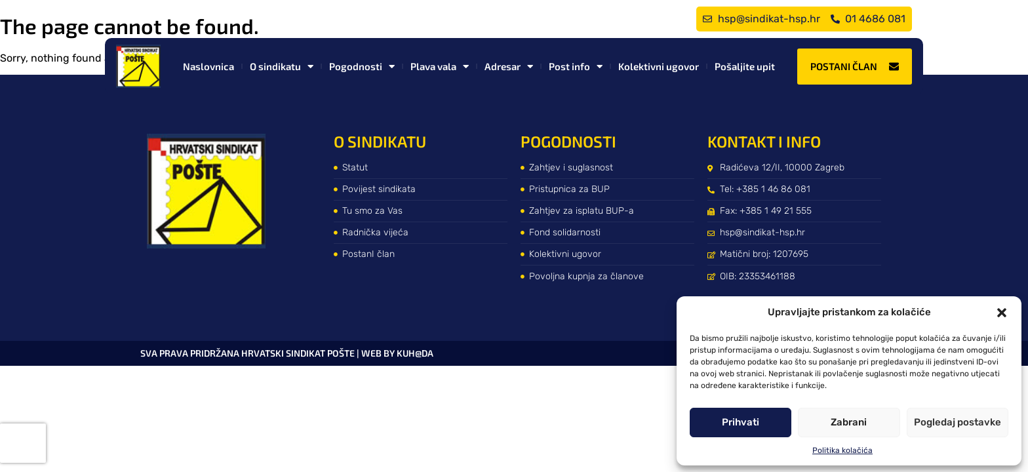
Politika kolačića (842, 450)
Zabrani (849, 422)
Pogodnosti (362, 66)
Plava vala (439, 66)
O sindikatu (281, 66)
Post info (576, 66)
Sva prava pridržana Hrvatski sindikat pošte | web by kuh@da (286, 353)
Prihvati (740, 422)
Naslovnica (208, 66)
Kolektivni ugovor (658, 66)
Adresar (508, 66)
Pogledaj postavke (957, 422)
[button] (1001, 312)
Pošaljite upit (745, 66)
